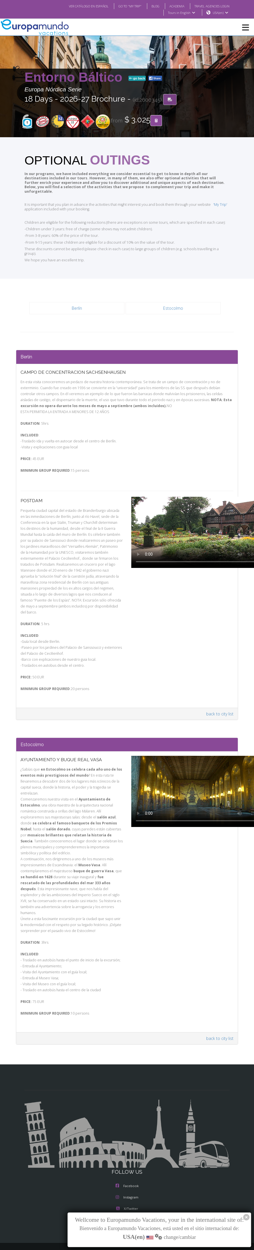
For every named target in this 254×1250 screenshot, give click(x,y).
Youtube (127, 1194)
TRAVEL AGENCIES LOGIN (210, 6)
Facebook (127, 1159)
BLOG (149, 6)
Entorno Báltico (75, 77)
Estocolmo (173, 299)
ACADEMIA (172, 6)
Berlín (77, 299)
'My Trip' (211, 200)
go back (137, 78)
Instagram (127, 1171)
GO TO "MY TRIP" (122, 6)
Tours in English (181, 13)
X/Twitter (127, 1182)
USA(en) (221, 13)
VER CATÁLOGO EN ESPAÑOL (77, 6)
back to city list (220, 699)
